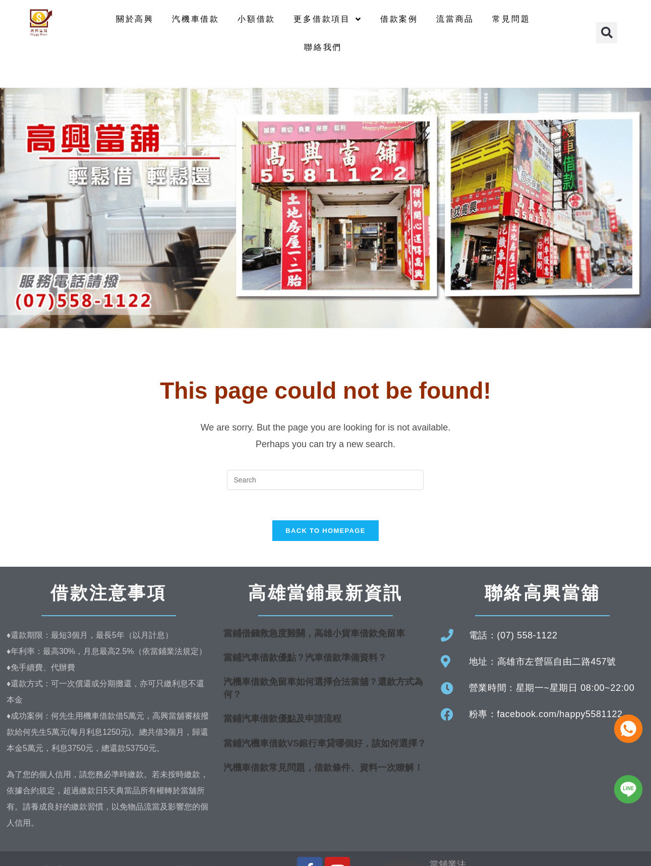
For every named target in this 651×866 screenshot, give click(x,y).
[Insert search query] (325, 480)
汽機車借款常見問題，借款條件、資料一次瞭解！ (323, 768)
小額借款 (256, 19)
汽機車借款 (195, 19)
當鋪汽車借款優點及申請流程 (282, 720)
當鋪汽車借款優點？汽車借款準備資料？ (305, 658)
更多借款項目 (327, 19)
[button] (606, 32)
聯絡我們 (323, 47)
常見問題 (511, 19)
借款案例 (399, 19)
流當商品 (455, 19)
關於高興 (135, 19)
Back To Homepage (325, 531)
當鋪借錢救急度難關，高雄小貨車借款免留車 (314, 634)
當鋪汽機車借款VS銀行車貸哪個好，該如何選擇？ (324, 744)
